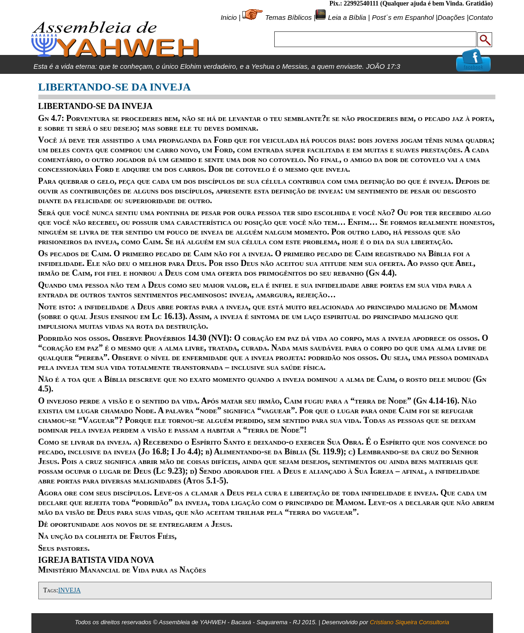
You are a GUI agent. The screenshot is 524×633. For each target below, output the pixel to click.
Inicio (229, 17)
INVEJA (69, 590)
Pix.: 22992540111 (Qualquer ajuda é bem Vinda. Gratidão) (411, 3)
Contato (481, 17)
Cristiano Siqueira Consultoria (409, 622)
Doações (451, 17)
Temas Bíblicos (288, 17)
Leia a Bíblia (346, 17)
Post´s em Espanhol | (404, 17)
